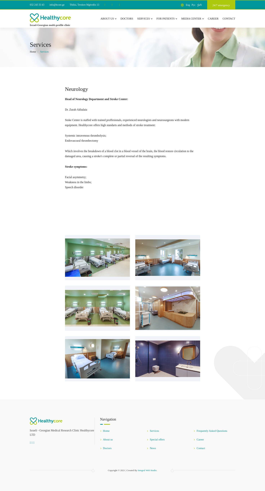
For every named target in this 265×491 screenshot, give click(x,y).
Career (213, 18)
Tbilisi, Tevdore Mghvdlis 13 (84, 4)
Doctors (127, 18)
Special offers (156, 439)
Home (33, 51)
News (151, 448)
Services (144, 18)
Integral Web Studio (147, 470)
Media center (192, 18)
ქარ (199, 5)
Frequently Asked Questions (210, 430)
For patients (167, 18)
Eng (188, 5)
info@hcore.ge (57, 4)
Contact (229, 18)
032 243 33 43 (37, 4)
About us (108, 18)
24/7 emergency (221, 5)
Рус (193, 5)
